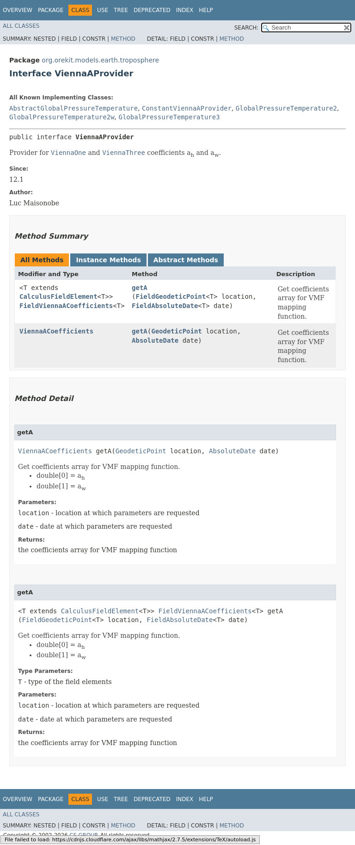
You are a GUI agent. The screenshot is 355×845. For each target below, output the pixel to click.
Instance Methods (108, 260)
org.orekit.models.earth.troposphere (100, 60)
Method (123, 39)
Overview (17, 10)
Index (185, 10)
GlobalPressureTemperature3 (169, 117)
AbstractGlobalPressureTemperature (73, 108)
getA (139, 287)
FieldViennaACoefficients (66, 305)
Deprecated (152, 10)
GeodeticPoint (176, 331)
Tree (121, 10)
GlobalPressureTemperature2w (62, 117)
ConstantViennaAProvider (187, 108)
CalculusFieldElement (58, 296)
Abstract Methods (185, 260)
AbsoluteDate (155, 340)
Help (206, 10)
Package (50, 10)
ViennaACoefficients (56, 331)
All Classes (21, 26)
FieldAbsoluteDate (165, 305)
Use (102, 10)
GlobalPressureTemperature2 (286, 108)
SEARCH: (246, 28)
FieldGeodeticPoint (171, 296)
